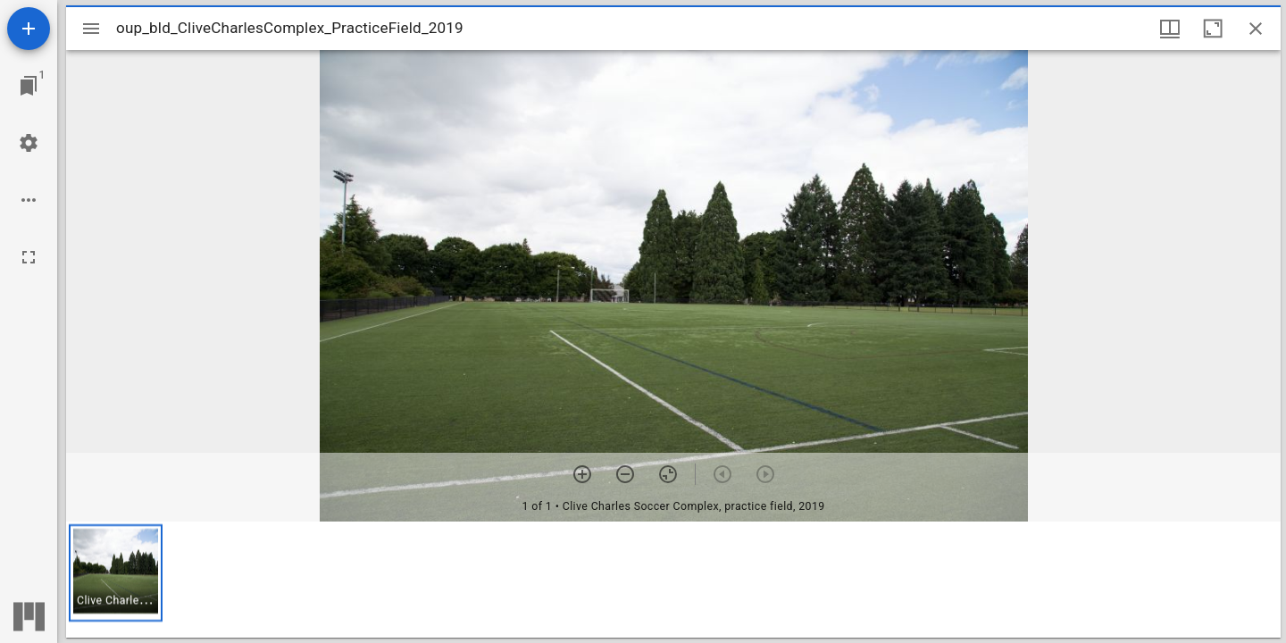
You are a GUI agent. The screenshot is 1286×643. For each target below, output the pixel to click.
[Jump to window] (28, 85)
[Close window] (1255, 28)
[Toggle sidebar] (91, 28)
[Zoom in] (582, 474)
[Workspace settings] (28, 142)
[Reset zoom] (668, 474)
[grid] (673, 580)
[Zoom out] (625, 474)
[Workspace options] (28, 200)
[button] (115, 573)
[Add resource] (28, 28)
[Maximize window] (1212, 28)
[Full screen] (28, 257)
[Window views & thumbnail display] (1169, 28)
